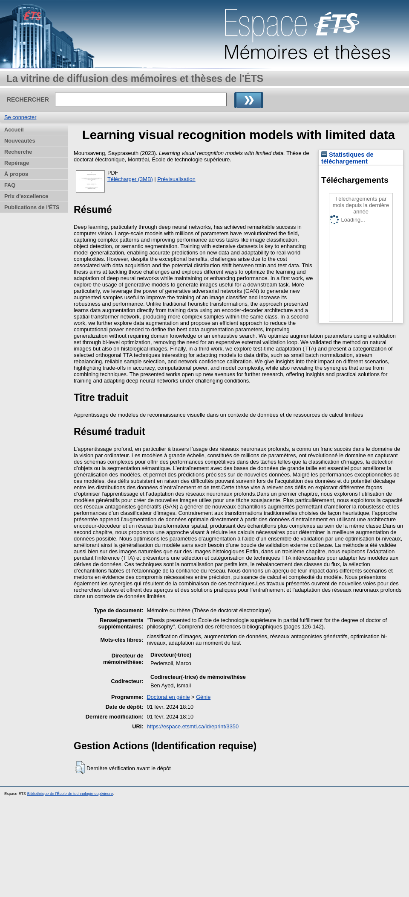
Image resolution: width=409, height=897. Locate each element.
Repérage (16, 163)
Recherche (18, 152)
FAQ (9, 185)
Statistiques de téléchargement (347, 158)
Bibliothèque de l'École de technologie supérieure (70, 794)
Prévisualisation (176, 179)
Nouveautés (19, 140)
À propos (16, 174)
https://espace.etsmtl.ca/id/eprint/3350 (193, 726)
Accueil (14, 129)
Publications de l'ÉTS (32, 207)
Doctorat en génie (168, 697)
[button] (80, 767)
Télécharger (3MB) (130, 179)
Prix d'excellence (26, 196)
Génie (203, 697)
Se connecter (20, 117)
